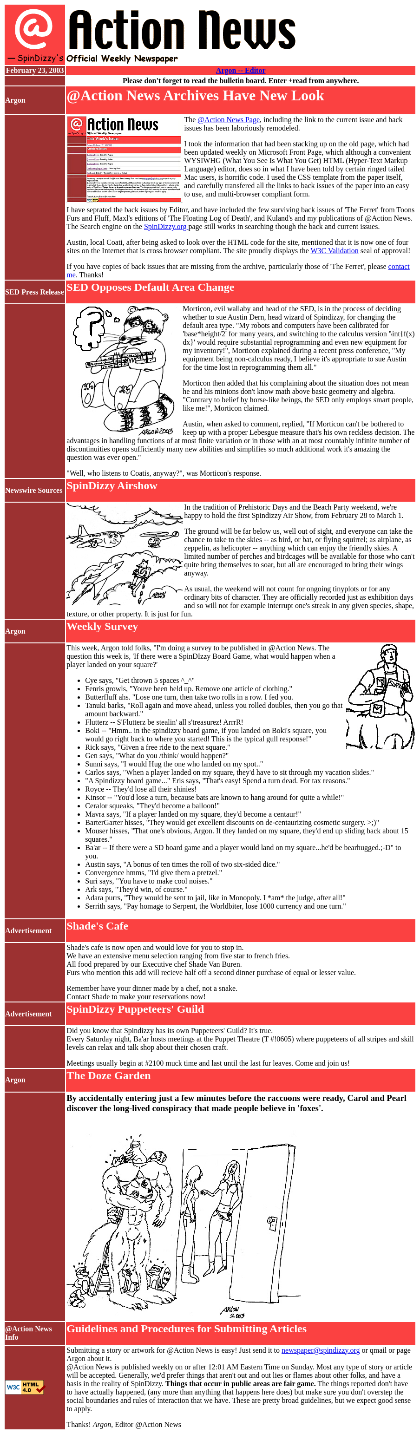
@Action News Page (228, 120)
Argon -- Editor (241, 70)
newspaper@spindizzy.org (321, 1350)
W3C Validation (334, 251)
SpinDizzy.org (166, 226)
